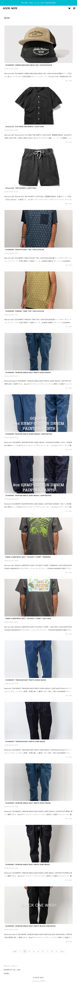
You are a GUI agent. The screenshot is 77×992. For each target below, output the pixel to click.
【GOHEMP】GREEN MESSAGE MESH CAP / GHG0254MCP (28, 65)
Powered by (38, 981)
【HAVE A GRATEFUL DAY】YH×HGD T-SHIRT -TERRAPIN (27, 557)
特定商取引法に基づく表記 (12, 970)
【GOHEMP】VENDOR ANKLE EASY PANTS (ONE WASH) (27, 864)
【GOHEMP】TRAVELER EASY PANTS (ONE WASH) (24, 741)
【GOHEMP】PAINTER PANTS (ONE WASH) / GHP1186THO (27, 495)
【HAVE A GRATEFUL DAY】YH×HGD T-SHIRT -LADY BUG (27, 618)
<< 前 (15, 951)
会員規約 (6, 973)
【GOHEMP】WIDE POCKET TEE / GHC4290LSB (24, 249)
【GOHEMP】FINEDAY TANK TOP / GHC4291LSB (24, 311)
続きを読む (69, 80)
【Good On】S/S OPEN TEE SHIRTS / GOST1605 (24, 126)
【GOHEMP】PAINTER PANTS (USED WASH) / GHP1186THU (28, 434)
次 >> (62, 951)
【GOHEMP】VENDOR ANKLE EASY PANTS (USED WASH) (27, 372)
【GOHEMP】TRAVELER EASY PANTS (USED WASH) (25, 680)
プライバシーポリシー (11, 966)
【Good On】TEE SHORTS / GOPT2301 (20, 188)
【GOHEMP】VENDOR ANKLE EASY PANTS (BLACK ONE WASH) (30, 926)
